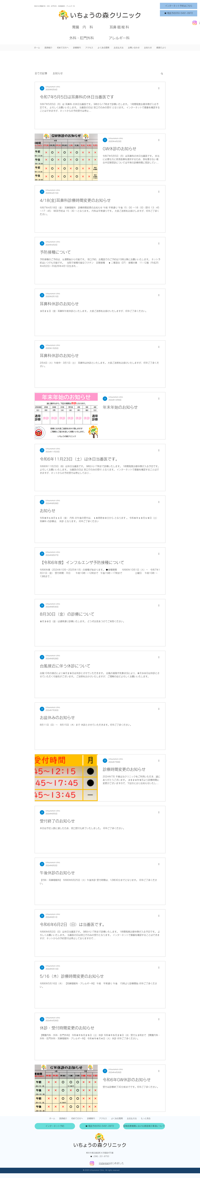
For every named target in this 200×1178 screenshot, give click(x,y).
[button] (77, 48)
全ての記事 (41, 73)
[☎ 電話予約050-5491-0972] (178, 13)
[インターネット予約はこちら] (178, 6)
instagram (104, 1163)
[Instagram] (194, 23)
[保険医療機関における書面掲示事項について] (144, 1126)
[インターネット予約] (55, 1126)
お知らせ (58, 73)
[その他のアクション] (160, 88)
